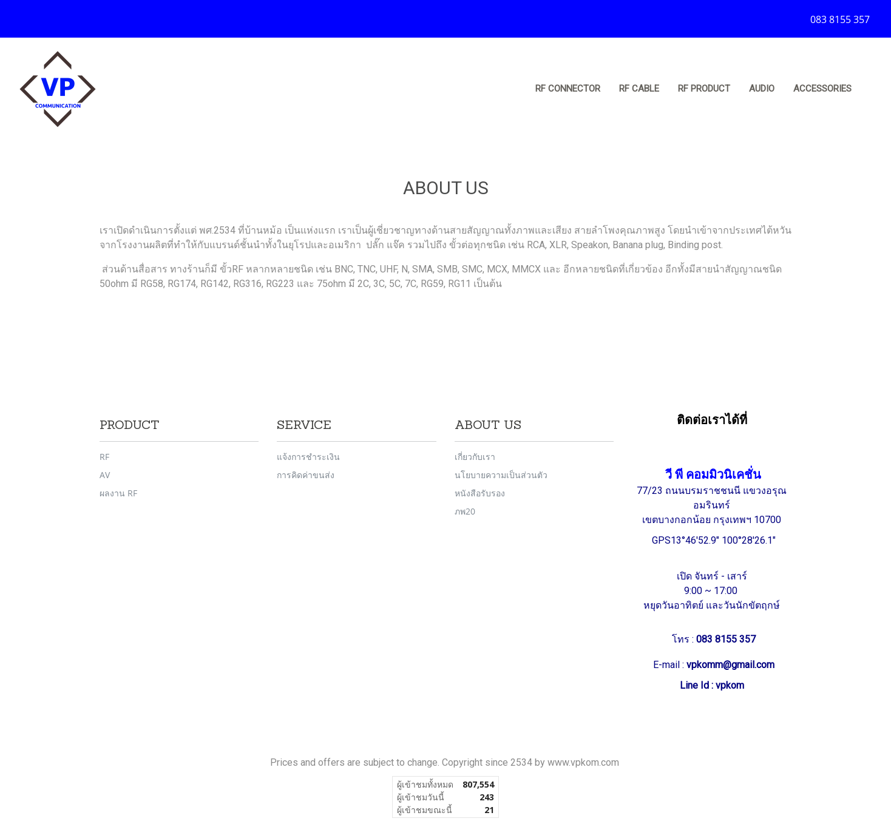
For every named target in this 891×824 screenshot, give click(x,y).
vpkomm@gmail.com (730, 664)
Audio (761, 88)
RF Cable (639, 88)
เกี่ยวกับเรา (475, 456)
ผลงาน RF (118, 493)
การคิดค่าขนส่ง (305, 475)
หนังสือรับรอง (480, 493)
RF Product (704, 88)
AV (105, 475)
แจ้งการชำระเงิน (308, 456)
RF (104, 456)
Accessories (822, 88)
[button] (872, 89)
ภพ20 (465, 511)
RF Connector (567, 88)
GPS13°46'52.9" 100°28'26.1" (715, 540)
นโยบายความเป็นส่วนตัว (501, 475)
